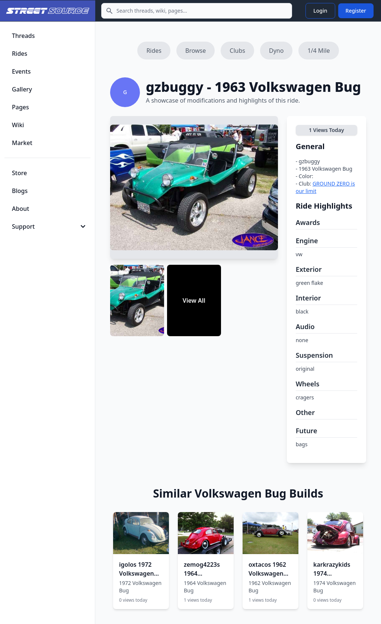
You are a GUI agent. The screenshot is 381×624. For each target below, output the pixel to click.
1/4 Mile (318, 50)
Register (356, 10)
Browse (195, 50)
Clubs (237, 50)
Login (320, 10)
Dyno (276, 50)
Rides (153, 50)
